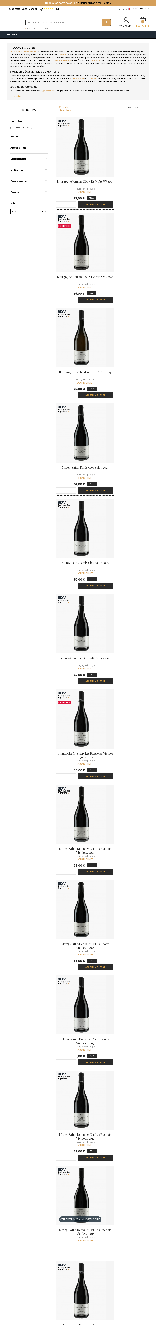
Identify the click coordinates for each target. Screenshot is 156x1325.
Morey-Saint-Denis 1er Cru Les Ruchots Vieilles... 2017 (126, 702)
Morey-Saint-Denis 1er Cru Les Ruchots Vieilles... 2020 (126, 878)
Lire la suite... (16, 96)
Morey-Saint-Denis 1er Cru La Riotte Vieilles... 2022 (78, 878)
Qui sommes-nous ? (77, 1229)
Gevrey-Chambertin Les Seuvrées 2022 (78, 439)
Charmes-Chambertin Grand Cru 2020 (78, 1141)
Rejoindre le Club (125, 1233)
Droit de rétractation (74, 1269)
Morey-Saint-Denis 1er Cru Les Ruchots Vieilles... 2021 (126, 527)
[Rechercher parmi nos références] (68, 22)
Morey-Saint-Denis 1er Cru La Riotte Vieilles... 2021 (78, 615)
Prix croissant (137, 107)
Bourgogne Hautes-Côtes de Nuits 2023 (78, 264)
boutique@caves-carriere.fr (25, 1243)
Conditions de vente (75, 1247)
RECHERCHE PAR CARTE (37, 28)
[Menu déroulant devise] (122, 9)
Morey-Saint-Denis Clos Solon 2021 (78, 351)
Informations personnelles (99, 1229)
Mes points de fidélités (99, 1244)
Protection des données (75, 1261)
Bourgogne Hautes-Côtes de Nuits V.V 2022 (126, 176)
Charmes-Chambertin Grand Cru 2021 (126, 1053)
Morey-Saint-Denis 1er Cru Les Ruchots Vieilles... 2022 (78, 966)
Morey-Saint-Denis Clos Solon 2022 (127, 351)
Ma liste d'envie (100, 1250)
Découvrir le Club (125, 1227)
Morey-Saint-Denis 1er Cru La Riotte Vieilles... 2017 (78, 702)
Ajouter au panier (86, 197)
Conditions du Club (126, 1238)
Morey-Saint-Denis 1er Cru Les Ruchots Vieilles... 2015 (78, 790)
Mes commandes (101, 1236)
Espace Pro (73, 1276)
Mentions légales (76, 1253)
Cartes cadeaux (100, 1256)
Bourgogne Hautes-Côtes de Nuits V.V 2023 (78, 176)
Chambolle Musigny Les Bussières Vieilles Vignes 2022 (77, 527)
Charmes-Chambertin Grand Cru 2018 (78, 1053)
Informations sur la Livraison (77, 1238)
